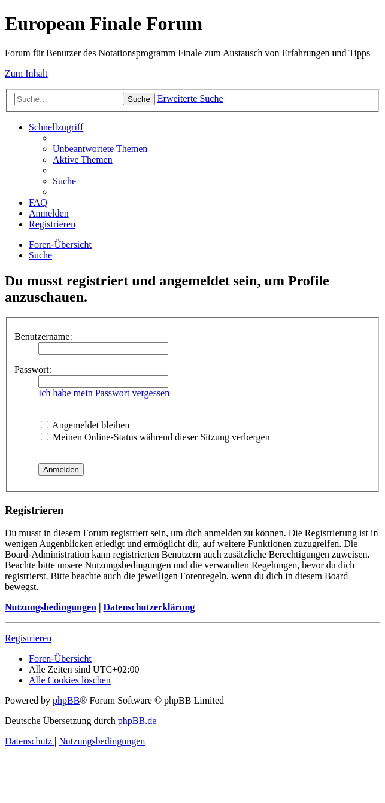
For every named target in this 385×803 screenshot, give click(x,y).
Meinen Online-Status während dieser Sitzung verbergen (155, 437)
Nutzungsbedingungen (50, 607)
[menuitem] (100, 149)
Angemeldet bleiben (85, 425)
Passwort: (32, 369)
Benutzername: (43, 336)
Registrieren (28, 638)
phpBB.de (137, 721)
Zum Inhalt (26, 73)
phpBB (66, 700)
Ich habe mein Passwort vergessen (103, 393)
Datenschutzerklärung (149, 607)
